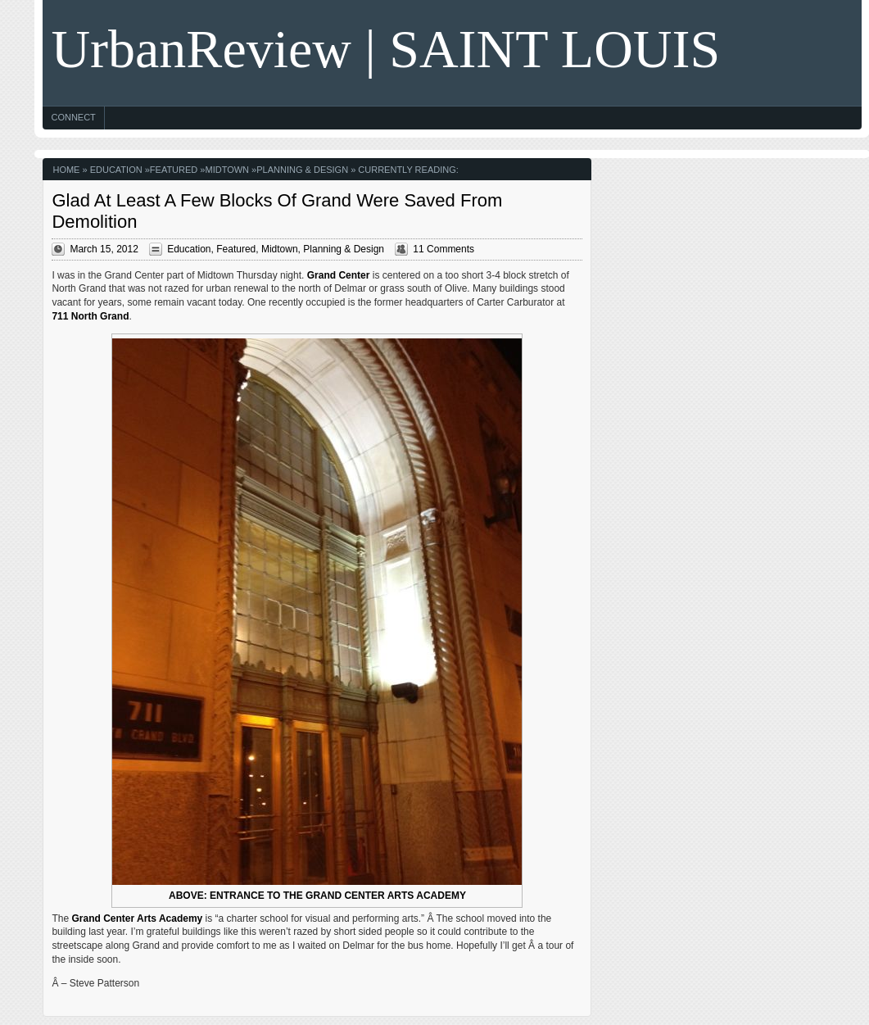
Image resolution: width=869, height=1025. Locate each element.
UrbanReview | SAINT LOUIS (385, 49)
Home (65, 170)
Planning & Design (302, 170)
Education (116, 170)
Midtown (227, 170)
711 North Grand (90, 316)
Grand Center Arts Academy (136, 918)
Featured (173, 170)
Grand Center (338, 275)
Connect (73, 117)
